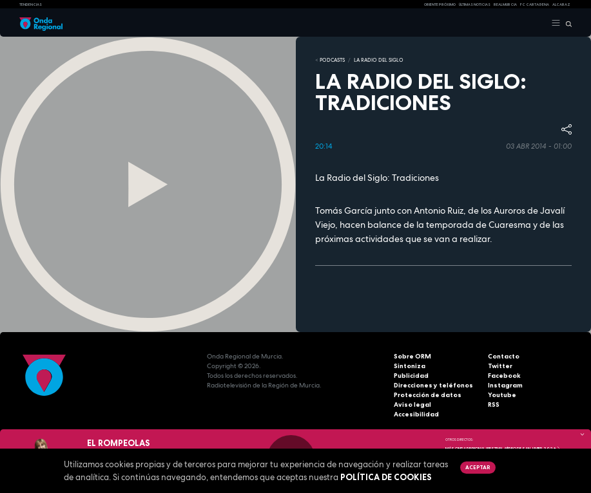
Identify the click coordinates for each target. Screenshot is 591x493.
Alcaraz (561, 4)
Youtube (502, 395)
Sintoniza (409, 366)
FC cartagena (534, 4)
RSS (493, 404)
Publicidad (411, 375)
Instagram (505, 385)
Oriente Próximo (440, 4)
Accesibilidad (416, 414)
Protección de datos (427, 395)
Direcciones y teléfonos (433, 385)
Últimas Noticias (474, 4)
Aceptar (477, 467)
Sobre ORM (412, 356)
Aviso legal (412, 404)
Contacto (503, 356)
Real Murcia (505, 4)
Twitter (500, 366)
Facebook (504, 375)
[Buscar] (566, 23)
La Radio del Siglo (378, 60)
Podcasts (332, 60)
